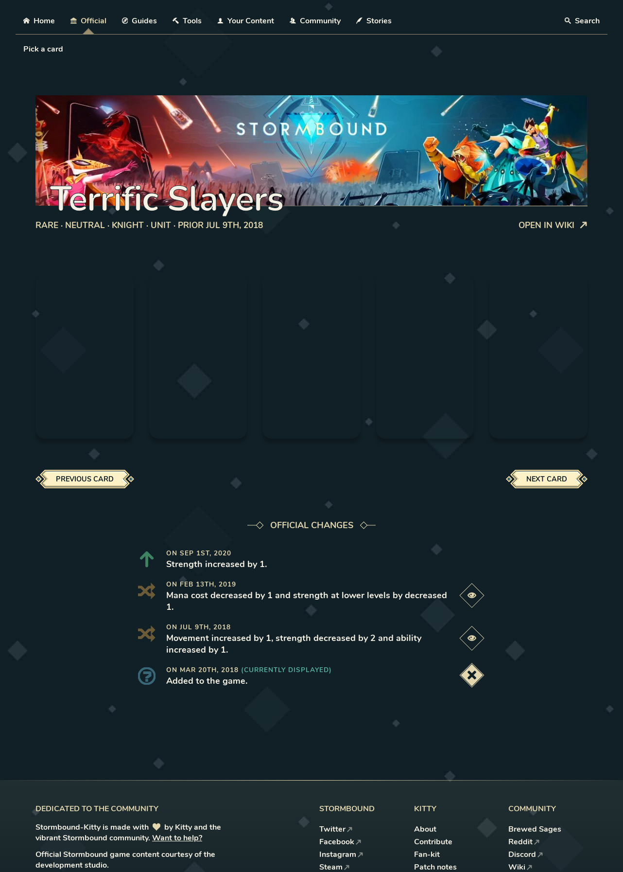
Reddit (524, 841)
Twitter (336, 829)
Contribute (433, 841)
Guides (139, 21)
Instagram (341, 854)
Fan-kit (427, 854)
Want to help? (177, 838)
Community (315, 21)
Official (88, 21)
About (425, 829)
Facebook (340, 841)
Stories (374, 21)
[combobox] (24, 49)
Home (39, 21)
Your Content (245, 21)
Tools (187, 21)
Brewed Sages (534, 829)
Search (582, 21)
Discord (525, 854)
